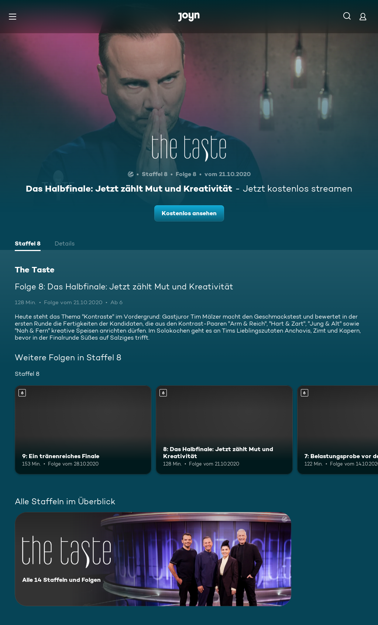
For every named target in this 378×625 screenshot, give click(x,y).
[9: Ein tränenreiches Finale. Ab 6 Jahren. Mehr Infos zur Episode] (83, 429)
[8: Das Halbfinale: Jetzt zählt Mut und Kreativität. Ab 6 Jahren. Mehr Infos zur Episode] (224, 429)
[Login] (363, 16)
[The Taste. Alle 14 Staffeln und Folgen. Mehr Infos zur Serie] (153, 559)
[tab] (27, 244)
